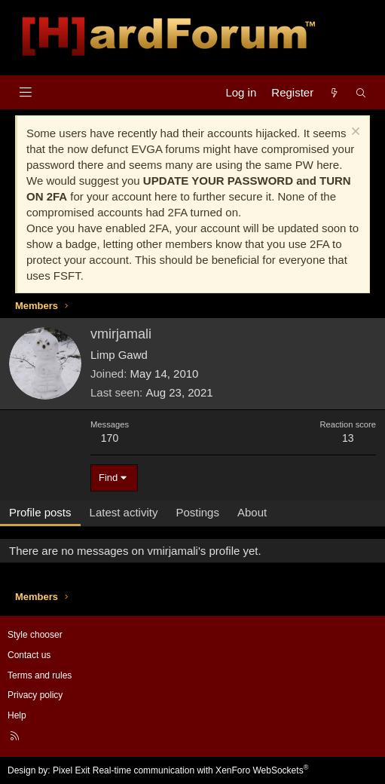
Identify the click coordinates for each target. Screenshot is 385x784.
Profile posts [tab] (40, 512)
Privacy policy (35, 695)
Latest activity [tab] (124, 512)
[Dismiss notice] (353, 133)
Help (17, 715)
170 (109, 438)
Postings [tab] (197, 512)
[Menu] (25, 92)
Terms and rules (40, 675)
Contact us (29, 655)
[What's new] (334, 92)
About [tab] (252, 512)
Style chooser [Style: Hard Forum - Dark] (35, 634)
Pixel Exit (71, 770)
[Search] (361, 92)
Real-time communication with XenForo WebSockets (201, 770)
